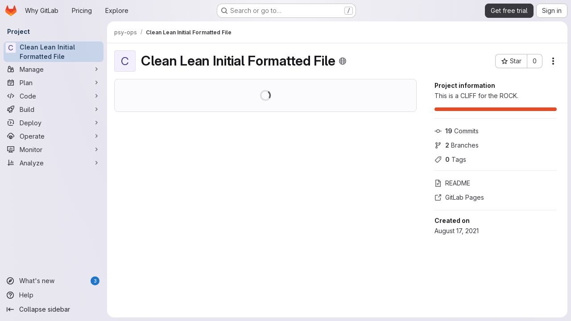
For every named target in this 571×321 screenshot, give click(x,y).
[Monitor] (53, 149)
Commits (456, 131)
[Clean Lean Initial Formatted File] (53, 51)
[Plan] (53, 82)
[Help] (53, 295)
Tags (450, 159)
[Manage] (53, 69)
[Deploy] (53, 122)
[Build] (53, 109)
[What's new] (53, 281)
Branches (456, 145)
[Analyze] (53, 162)
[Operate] (53, 136)
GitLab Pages (459, 197)
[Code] (53, 96)
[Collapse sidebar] (53, 309)
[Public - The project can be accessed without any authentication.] (342, 61)
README (452, 183)
